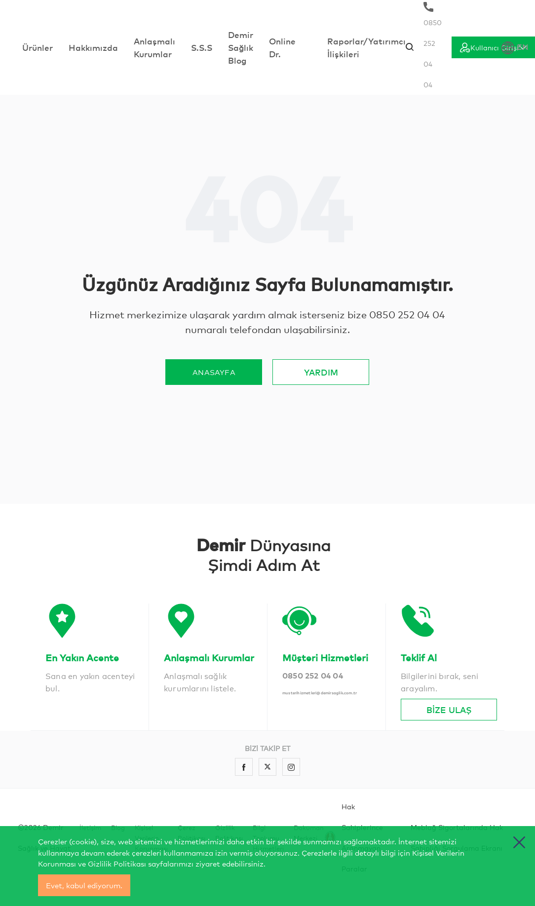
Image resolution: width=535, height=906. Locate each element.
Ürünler (37, 47)
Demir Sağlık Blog (240, 47)
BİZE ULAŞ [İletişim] (448, 709)
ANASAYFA (213, 372)
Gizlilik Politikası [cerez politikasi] (117, 863)
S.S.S (201, 47)
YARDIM (321, 372)
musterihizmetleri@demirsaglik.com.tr (319, 692)
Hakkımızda (93, 47)
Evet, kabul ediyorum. (84, 885)
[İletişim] (93, 634)
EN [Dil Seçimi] (515, 47)
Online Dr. (282, 47)
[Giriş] (493, 47)
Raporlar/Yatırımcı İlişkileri (366, 47)
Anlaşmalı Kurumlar (154, 47)
